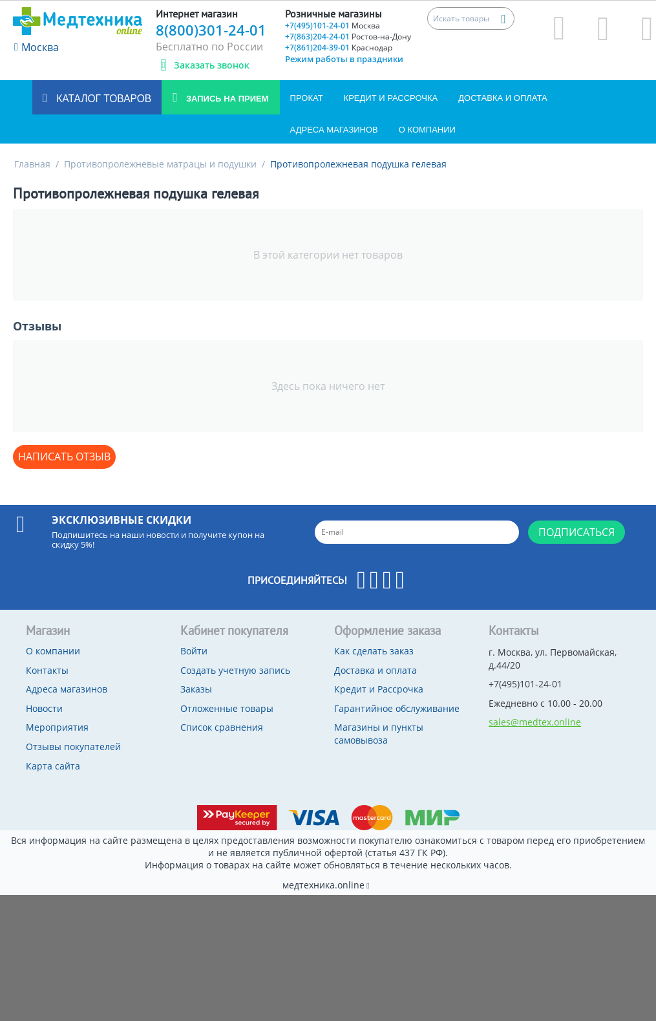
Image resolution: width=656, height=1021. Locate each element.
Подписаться (576, 532)
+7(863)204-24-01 (348, 36)
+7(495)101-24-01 (332, 25)
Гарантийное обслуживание (397, 708)
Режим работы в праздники (344, 59)
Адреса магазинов (334, 129)
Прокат (306, 98)
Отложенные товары (226, 708)
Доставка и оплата (502, 98)
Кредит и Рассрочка (391, 98)
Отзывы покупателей (73, 746)
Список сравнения (221, 727)
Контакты (47, 670)
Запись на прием (226, 98)
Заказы (196, 689)
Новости (44, 708)
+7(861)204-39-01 (338, 47)
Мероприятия (57, 727)
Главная (32, 164)
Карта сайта (53, 766)
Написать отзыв (64, 456)
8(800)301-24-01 (211, 29)
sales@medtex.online (535, 722)
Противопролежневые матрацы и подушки (160, 164)
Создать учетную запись (235, 670)
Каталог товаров (102, 98)
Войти (193, 651)
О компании (427, 129)
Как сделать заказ (374, 651)
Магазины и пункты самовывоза (378, 733)
